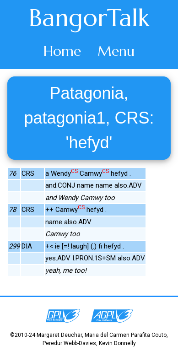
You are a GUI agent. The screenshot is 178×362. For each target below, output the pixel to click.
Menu (116, 51)
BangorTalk (89, 18)
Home (62, 51)
